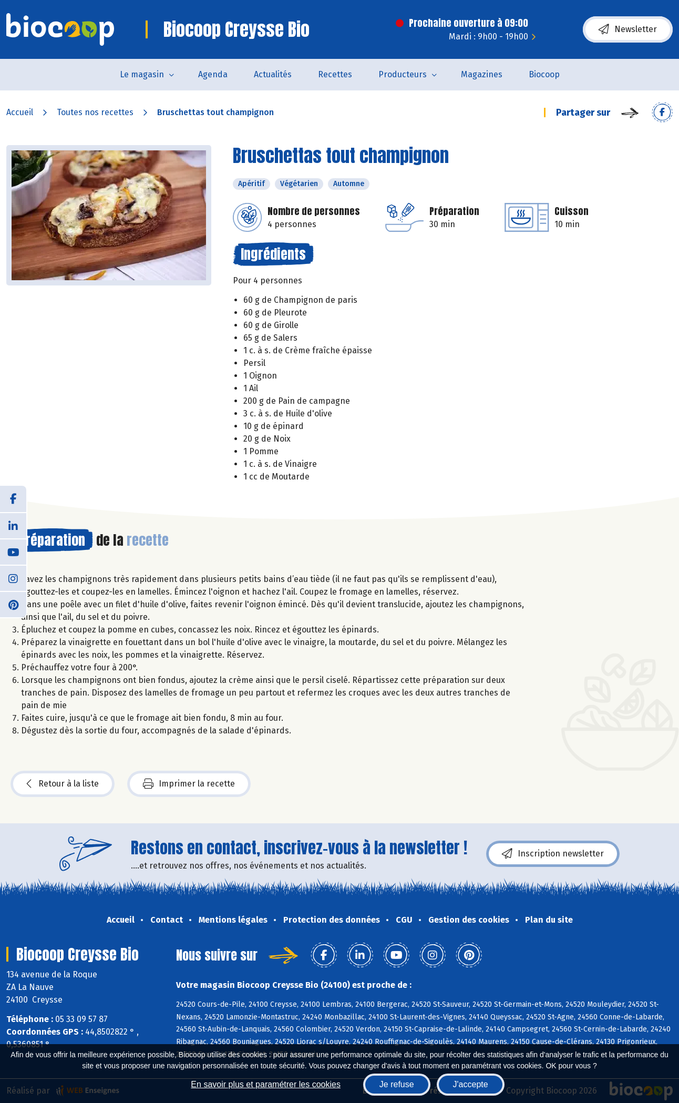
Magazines (481, 74)
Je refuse (396, 1084)
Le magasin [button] (142, 74)
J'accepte (470, 1084)
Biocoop (544, 74)
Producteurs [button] (402, 74)
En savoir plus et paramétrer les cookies (266, 1084)
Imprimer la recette (189, 784)
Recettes (335, 74)
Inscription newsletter (553, 854)
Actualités (273, 74)
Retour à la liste (62, 784)
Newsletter (628, 29)
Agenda (213, 74)
